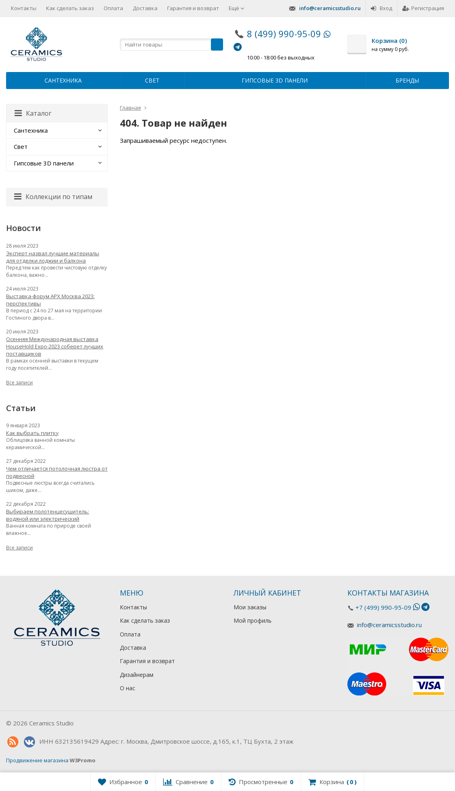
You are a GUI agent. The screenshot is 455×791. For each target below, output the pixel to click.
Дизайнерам (136, 675)
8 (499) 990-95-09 (284, 34)
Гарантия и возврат (193, 8)
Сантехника (63, 80)
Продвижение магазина (37, 760)
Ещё (237, 8)
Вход (381, 8)
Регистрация (423, 8)
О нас (127, 688)
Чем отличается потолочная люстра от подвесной (57, 472)
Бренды (407, 80)
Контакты (23, 8)
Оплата (113, 8)
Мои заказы (250, 607)
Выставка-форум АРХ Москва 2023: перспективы (50, 300)
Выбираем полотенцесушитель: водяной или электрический (47, 515)
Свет (152, 80)
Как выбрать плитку (32, 433)
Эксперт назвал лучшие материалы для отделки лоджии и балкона (52, 257)
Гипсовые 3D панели (275, 80)
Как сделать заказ (70, 8)
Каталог (33, 113)
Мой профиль (253, 620)
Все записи (19, 382)
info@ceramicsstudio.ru (330, 8)
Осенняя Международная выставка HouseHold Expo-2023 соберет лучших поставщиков (54, 346)
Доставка (145, 8)
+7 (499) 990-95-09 (383, 607)
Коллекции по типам (53, 196)
